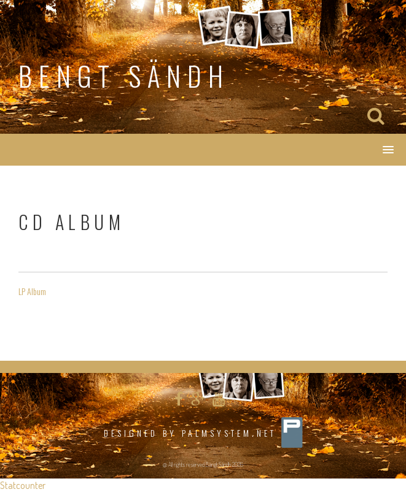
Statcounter (22, 485)
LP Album (32, 291)
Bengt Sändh (124, 76)
